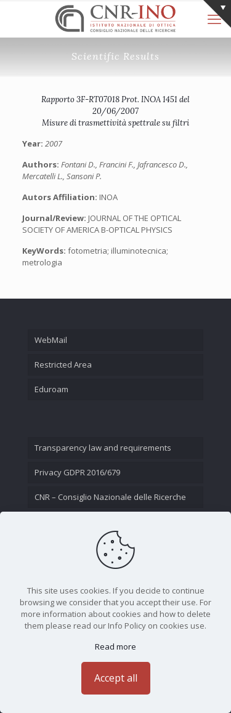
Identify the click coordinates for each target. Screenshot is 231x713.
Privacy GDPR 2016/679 (77, 472)
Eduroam (51, 389)
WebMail (50, 339)
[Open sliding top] (217, 14)
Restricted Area (63, 364)
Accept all (115, 678)
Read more (115, 646)
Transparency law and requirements (102, 447)
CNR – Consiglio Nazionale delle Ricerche (110, 496)
